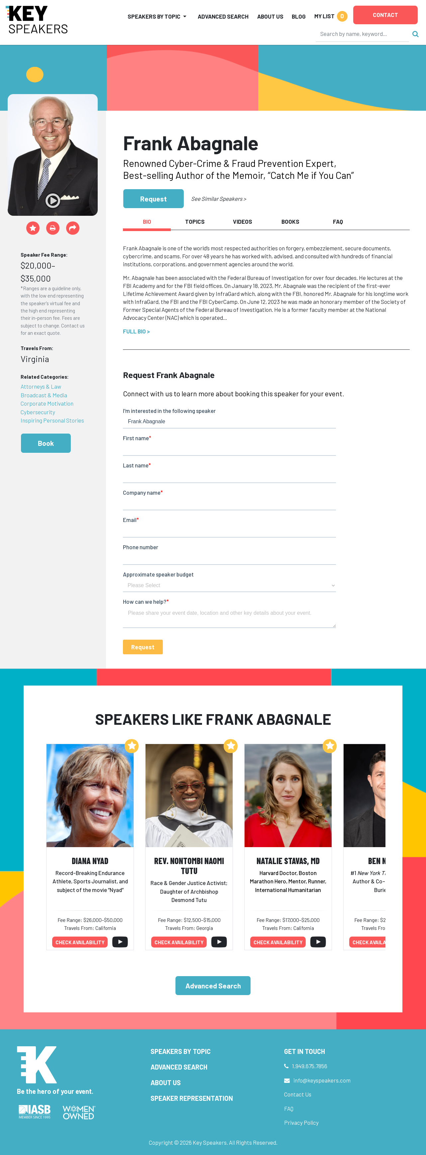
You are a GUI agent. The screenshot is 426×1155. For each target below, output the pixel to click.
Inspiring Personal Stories (52, 420)
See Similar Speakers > (218, 198)
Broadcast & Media (44, 395)
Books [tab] (290, 221)
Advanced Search (223, 16)
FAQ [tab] (338, 221)
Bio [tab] (147, 221)
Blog (299, 16)
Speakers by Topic (181, 1051)
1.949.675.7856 (309, 1066)
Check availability (80, 942)
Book (46, 443)
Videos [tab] (242, 221)
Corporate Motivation (47, 403)
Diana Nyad (90, 860)
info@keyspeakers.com (322, 1080)
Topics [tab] (195, 221)
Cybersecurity (38, 412)
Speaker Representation (192, 1098)
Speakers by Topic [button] (154, 16)
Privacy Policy (301, 1122)
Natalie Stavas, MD (288, 860)
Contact (385, 14)
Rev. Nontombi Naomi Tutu (189, 865)
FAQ (288, 1108)
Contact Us (297, 1094)
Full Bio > (136, 331)
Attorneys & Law (41, 386)
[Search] (362, 33)
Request (153, 198)
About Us (270, 16)
